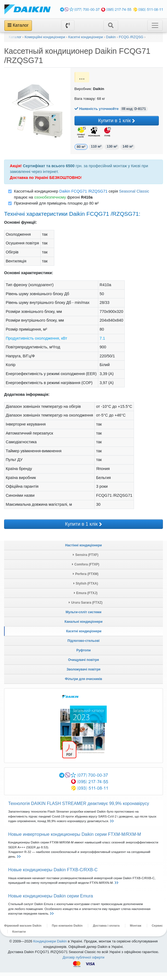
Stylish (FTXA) (85, 587)
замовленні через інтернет (34, 175)
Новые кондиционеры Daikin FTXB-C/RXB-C (52, 873)
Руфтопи (83, 654)
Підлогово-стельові (83, 644)
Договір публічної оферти (83, 961)
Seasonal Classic (134, 195)
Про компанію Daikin (67, 929)
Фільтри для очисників (83, 682)
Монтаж (135, 929)
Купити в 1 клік (97, 123)
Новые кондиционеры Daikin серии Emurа (50, 899)
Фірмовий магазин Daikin (22, 929)
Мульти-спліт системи (83, 616)
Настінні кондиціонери (83, 549)
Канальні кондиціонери (83, 625)
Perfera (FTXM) (86, 577)
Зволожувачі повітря (83, 673)
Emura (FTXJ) (85, 596)
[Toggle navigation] (110, 25)
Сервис (157, 929)
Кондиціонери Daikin (50, 945)
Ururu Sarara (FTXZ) (85, 606)
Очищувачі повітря (83, 663)
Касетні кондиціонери (83, 635)
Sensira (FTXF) (85, 558)
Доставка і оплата (106, 929)
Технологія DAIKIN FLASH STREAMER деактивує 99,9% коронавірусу (78, 807)
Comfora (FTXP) (85, 568)
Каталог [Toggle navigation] (18, 25)
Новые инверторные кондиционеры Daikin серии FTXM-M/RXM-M (74, 838)
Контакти (19, 935)
